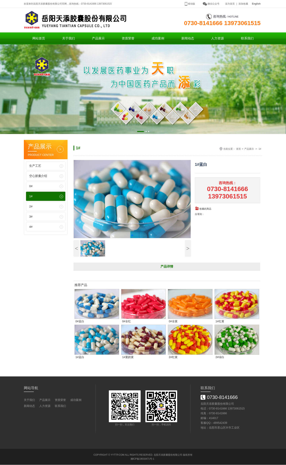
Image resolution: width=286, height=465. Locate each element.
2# (31, 206)
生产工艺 (35, 166)
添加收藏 (243, 3)
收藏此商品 (205, 209)
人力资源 (217, 38)
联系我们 (247, 38)
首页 (238, 149)
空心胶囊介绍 (38, 176)
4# (31, 227)
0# (31, 186)
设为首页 (230, 3)
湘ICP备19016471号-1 (142, 459)
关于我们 (68, 38)
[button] (140, 131)
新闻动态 (187, 38)
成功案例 (158, 38)
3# (31, 216)
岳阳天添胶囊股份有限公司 (168, 455)
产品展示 (98, 38)
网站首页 (38, 38)
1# (31, 196)
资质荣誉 (128, 38)
